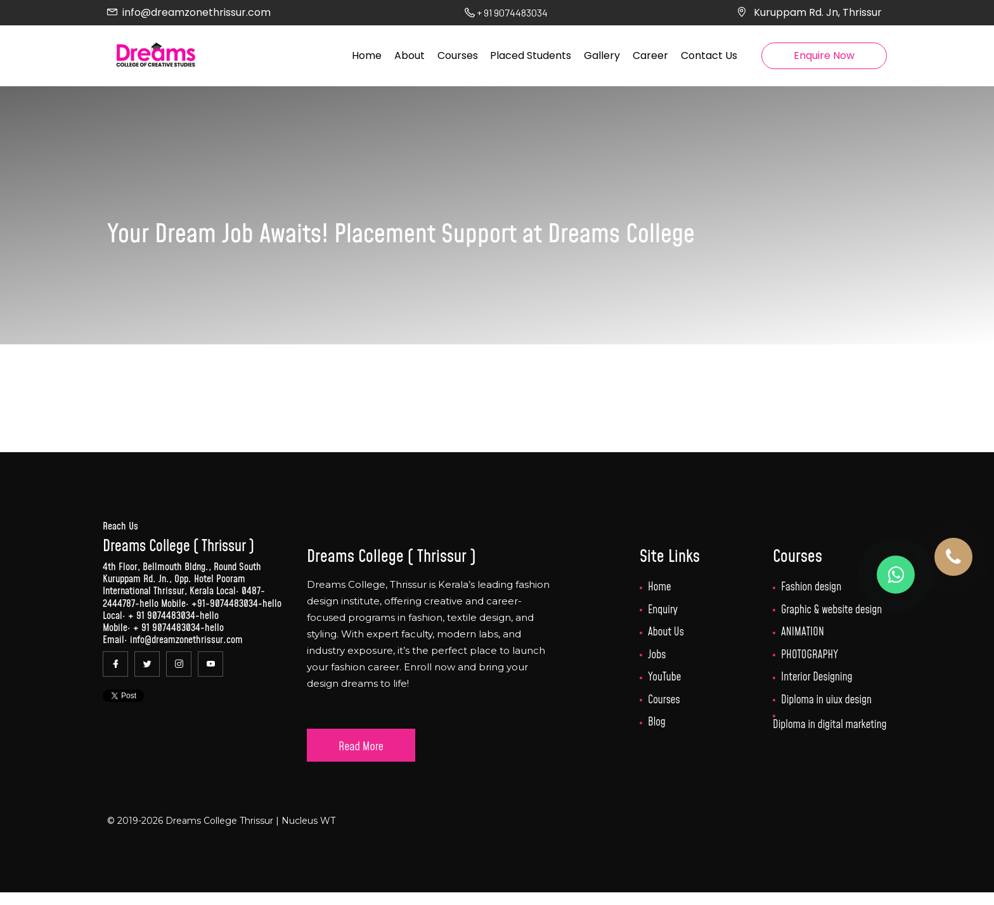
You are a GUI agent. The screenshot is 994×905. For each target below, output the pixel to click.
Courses (457, 55)
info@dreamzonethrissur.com (196, 12)
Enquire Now (824, 55)
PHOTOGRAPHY (809, 655)
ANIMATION (802, 632)
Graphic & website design (831, 610)
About (409, 55)
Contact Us (709, 55)
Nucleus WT (307, 820)
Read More (361, 747)
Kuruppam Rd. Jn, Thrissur (818, 12)
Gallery (602, 55)
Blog (657, 722)
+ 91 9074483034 (161, 616)
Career (650, 55)
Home (367, 55)
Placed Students (530, 55)
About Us (666, 632)
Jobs (657, 655)
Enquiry (663, 610)
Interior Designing (817, 677)
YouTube (664, 677)
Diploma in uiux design (826, 700)
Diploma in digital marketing (829, 724)
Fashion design (811, 587)
